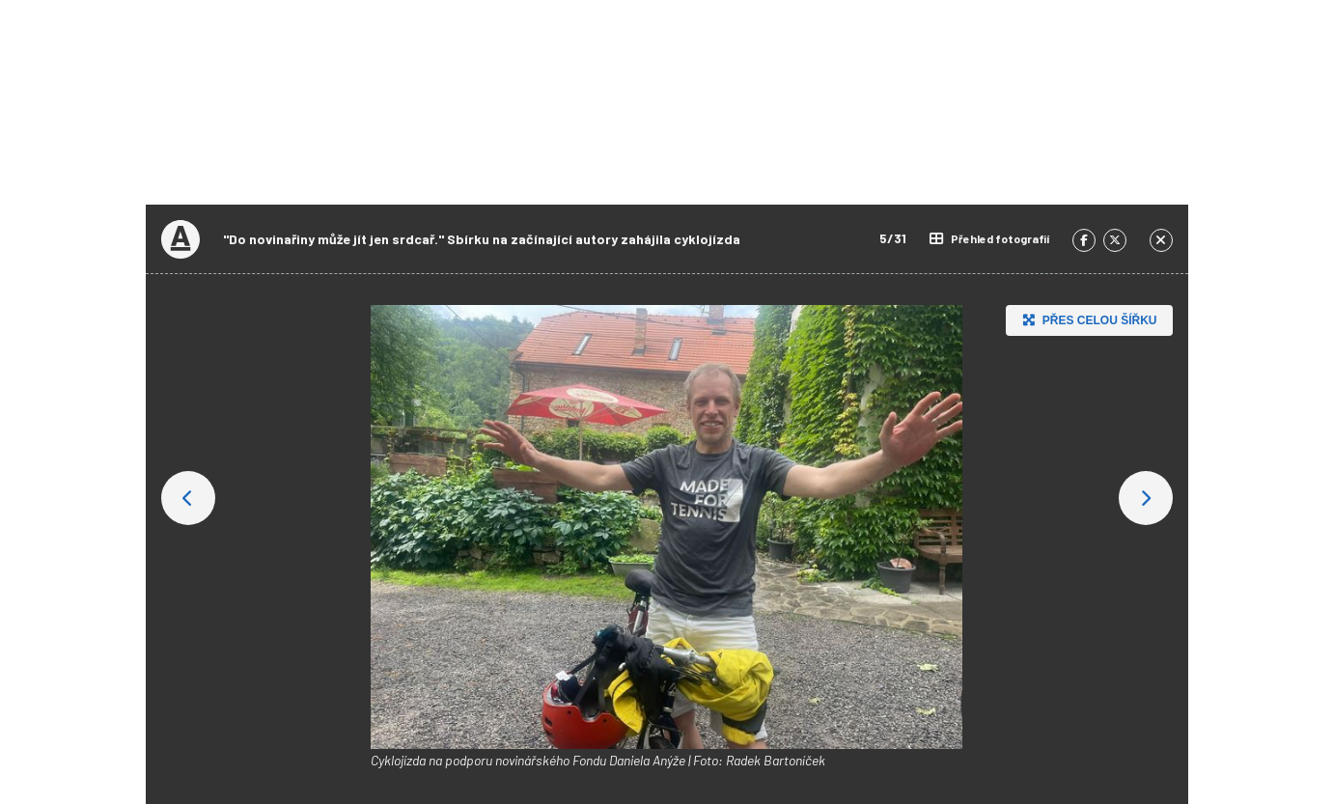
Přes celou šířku (1087, 320)
